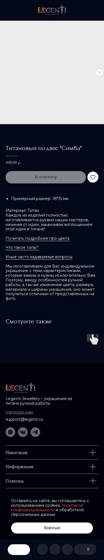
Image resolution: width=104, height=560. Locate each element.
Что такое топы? (22, 247)
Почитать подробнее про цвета (37, 238)
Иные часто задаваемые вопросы (39, 256)
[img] (52, 10)
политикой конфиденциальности (47, 508)
